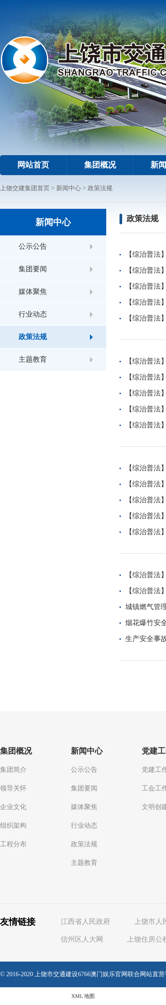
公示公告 (33, 246)
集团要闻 (33, 269)
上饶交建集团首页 (25, 188)
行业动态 (33, 314)
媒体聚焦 (33, 291)
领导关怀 (13, 788)
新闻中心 (68, 188)
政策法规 (100, 188)
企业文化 (13, 806)
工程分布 (13, 844)
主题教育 (33, 359)
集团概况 (100, 164)
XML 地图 (83, 996)
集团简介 (13, 769)
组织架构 (13, 825)
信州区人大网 (82, 939)
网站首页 (33, 164)
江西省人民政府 (85, 921)
